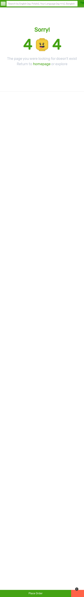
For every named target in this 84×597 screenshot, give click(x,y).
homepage (41, 64)
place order (36, 593)
